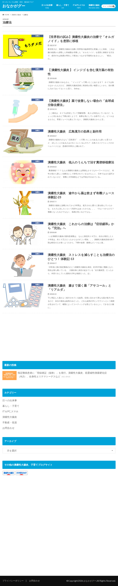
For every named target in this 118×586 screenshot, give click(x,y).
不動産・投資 (9, 422)
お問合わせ (8, 427)
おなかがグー (13, 6)
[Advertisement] (26, 333)
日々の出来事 (47, 6)
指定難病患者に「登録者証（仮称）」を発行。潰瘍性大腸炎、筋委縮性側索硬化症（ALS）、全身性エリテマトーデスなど (54, 375)
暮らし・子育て (62, 6)
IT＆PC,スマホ (79, 6)
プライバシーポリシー (13, 580)
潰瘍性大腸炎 (94, 6)
